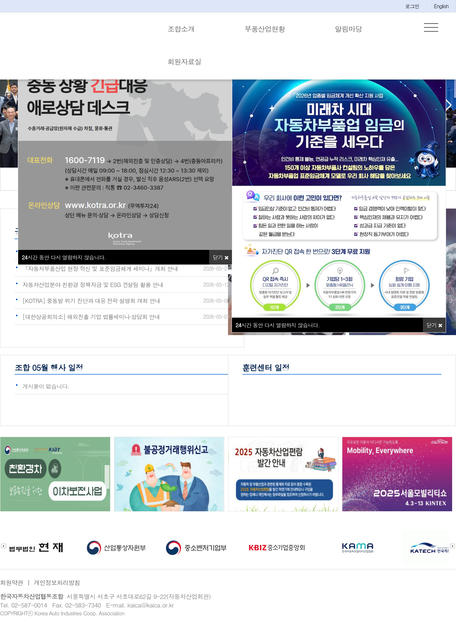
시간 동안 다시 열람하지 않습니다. (277, 328)
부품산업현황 (264, 29)
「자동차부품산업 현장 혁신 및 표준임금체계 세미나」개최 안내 (100, 272)
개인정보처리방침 (57, 586)
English (441, 6)
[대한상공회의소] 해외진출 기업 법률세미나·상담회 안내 (91, 320)
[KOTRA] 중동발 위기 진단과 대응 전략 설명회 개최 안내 (91, 304)
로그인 (412, 6)
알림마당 (348, 29)
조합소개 (181, 29)
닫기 (434, 328)
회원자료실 (184, 61)
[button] (447, 109)
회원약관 (11, 586)
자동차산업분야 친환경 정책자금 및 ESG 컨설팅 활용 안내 (92, 288)
